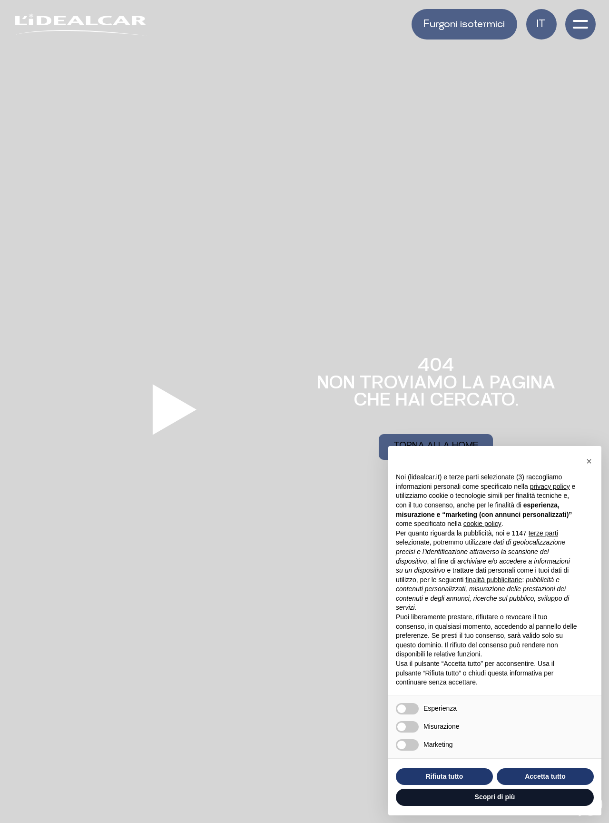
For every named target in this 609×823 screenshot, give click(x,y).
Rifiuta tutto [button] (444, 776)
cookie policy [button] (482, 523)
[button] (541, 24)
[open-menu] (580, 24)
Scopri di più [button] (495, 797)
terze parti (543, 533)
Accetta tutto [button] (545, 776)
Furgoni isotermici (464, 25)
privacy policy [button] (550, 486)
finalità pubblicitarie (493, 580)
